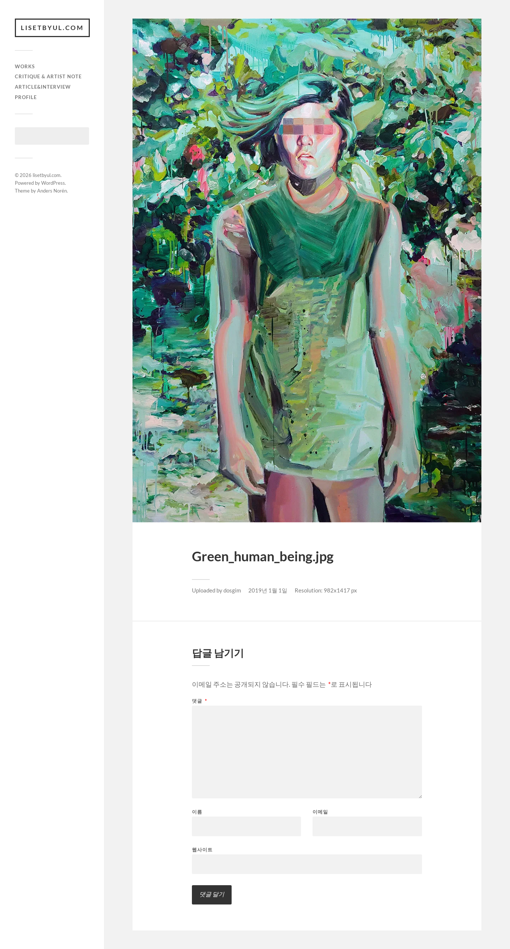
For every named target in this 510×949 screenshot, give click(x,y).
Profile (26, 97)
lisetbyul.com (52, 28)
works (25, 66)
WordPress (53, 183)
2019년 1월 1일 (267, 590)
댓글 (199, 701)
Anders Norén (52, 191)
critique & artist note (48, 76)
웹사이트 (202, 849)
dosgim (232, 590)
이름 (197, 812)
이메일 (320, 812)
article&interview (43, 87)
